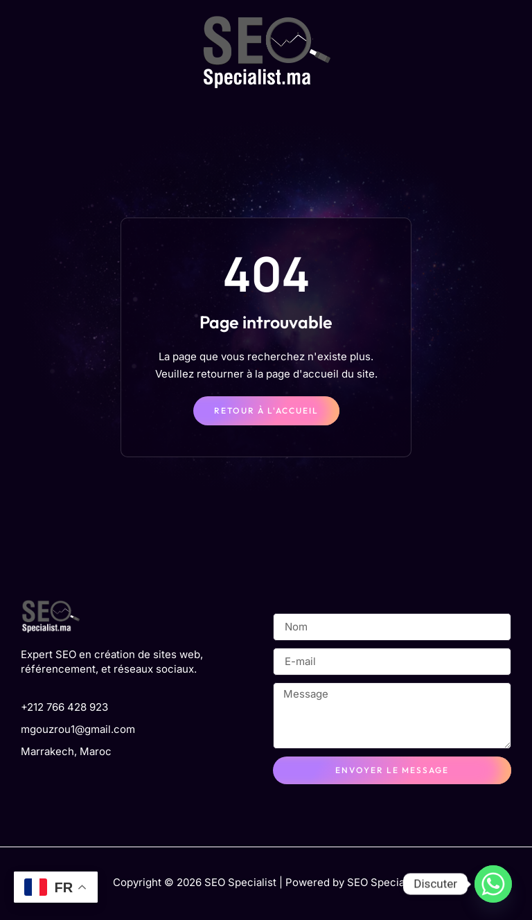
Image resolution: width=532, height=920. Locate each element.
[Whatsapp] (493, 884)
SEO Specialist (383, 882)
